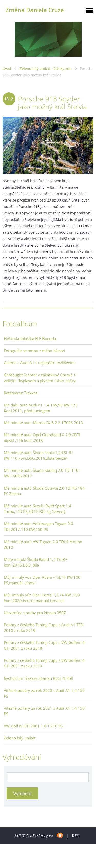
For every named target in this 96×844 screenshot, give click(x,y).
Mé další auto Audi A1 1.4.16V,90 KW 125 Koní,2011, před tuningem (41, 407)
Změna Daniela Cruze (35, 10)
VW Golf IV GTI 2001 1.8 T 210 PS (33, 725)
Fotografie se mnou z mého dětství (34, 350)
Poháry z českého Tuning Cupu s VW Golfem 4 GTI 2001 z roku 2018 (44, 645)
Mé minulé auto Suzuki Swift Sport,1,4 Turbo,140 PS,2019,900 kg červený (37, 508)
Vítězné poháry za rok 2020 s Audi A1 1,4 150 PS (44, 693)
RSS (75, 836)
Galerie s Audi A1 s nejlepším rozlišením (39, 362)
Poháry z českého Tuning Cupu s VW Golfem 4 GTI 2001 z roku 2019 (44, 663)
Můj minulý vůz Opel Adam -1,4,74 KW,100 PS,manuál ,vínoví (42, 580)
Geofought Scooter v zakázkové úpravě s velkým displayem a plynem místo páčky (40, 377)
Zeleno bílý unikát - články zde (45, 68)
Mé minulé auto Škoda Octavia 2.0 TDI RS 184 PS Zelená (44, 490)
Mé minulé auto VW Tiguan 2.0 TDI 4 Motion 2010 (43, 544)
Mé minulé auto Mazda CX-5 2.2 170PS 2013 (43, 422)
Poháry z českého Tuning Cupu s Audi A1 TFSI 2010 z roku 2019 (44, 627)
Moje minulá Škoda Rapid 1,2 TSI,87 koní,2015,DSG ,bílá (35, 562)
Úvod (7, 68)
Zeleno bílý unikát (19, 738)
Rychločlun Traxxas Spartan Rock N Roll (38, 678)
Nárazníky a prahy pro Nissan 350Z (35, 612)
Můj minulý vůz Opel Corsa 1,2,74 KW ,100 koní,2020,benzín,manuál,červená (42, 597)
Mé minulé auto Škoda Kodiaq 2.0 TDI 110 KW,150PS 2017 (41, 473)
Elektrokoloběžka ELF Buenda (30, 338)
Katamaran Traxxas (20, 392)
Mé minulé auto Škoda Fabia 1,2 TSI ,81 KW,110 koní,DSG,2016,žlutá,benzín (38, 455)
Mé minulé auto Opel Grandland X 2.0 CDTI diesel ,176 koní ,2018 (42, 437)
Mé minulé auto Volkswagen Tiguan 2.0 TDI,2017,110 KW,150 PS (38, 526)
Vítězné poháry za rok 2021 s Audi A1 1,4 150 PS (44, 711)
